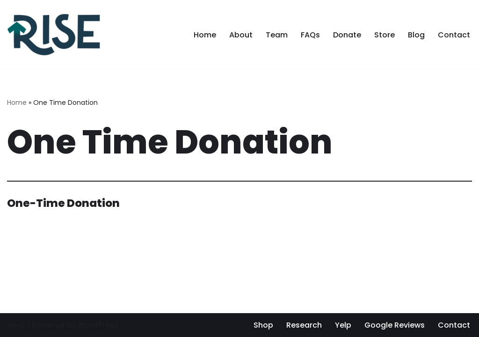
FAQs (310, 34)
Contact (454, 34)
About (241, 34)
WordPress (98, 325)
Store (384, 34)
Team (277, 34)
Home (205, 34)
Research (304, 325)
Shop (263, 325)
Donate (347, 34)
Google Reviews (394, 325)
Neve (16, 325)
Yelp (343, 325)
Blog (416, 34)
